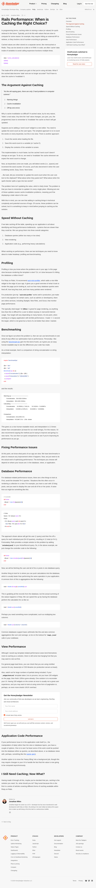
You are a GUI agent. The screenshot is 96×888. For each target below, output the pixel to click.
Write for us (88, 9)
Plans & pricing (15, 864)
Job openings (80, 843)
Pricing (43, 3)
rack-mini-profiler (34, 280)
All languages (36, 857)
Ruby (33, 9)
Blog (65, 3)
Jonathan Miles (15, 15)
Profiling (68, 29)
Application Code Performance (75, 42)
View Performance (71, 39)
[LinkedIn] (92, 881)
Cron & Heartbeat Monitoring (19, 857)
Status (56, 857)
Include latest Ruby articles (13, 715)
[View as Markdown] (23, 15)
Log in (79, 3)
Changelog (55, 3)
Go (57, 9)
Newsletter (57, 850)
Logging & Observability (18, 853)
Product (33, 3)
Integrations (14, 860)
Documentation (58, 843)
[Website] (10, 812)
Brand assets (80, 850)
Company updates (25, 9)
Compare (13, 867)
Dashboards (14, 850)
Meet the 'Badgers (81, 840)
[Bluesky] (86, 881)
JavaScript (40, 9)
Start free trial (89, 3)
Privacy (81, 880)
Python (47, 9)
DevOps (52, 9)
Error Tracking (15, 840)
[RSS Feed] (93, 9)
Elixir (61, 9)
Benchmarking (70, 32)
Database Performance (73, 37)
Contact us (79, 847)
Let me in (30, 719)
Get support (57, 840)
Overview (68, 21)
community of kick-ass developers (20, 699)
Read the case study (79, 64)
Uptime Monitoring (16, 843)
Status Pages (15, 847)
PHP (33, 853)
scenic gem (31, 754)
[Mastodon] (89, 881)
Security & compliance (82, 853)
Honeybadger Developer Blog (10, 9)
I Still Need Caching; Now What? (75, 45)
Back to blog (6, 822)
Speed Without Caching (73, 26)
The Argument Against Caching (75, 24)
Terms (74, 880)
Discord (56, 853)
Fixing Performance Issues (74, 34)
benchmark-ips (14, 342)
